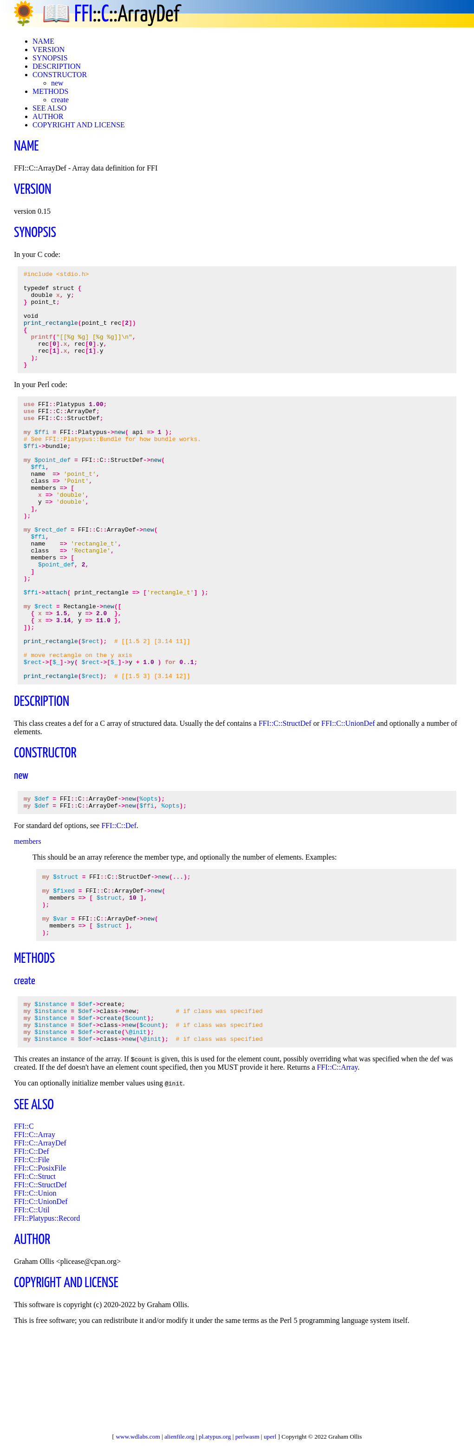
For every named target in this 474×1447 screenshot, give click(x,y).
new (57, 83)
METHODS (50, 91)
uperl (270, 1436)
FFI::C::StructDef (285, 798)
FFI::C (24, 1225)
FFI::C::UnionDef (348, 798)
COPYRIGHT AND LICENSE (78, 125)
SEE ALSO (49, 108)
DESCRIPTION (56, 66)
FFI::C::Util (31, 1309)
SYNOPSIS (50, 58)
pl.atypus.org (215, 1436)
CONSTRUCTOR (59, 75)
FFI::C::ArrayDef (40, 1242)
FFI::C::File (31, 1259)
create (60, 100)
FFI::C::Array (337, 1166)
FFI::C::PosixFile (40, 1267)
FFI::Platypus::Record (47, 1317)
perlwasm (247, 1436)
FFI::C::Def (118, 904)
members (27, 919)
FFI (83, 15)
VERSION (48, 49)
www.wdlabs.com (138, 1436)
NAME (43, 41)
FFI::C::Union (35, 1292)
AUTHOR (48, 116)
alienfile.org (179, 1436)
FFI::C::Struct (35, 1275)
